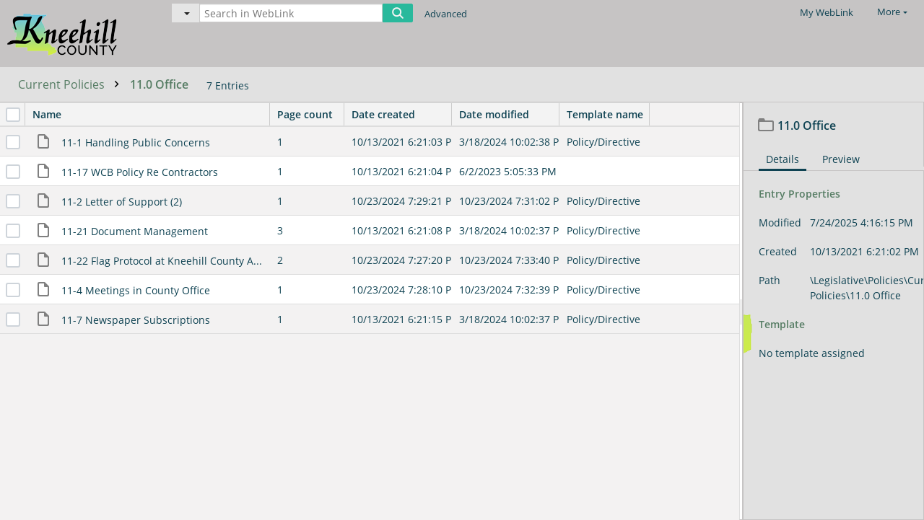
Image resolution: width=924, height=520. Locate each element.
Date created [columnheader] (401, 114)
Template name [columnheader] (605, 114)
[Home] (75, 33)
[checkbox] (13, 114)
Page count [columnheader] (310, 114)
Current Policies (72, 84)
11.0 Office (159, 84)
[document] (834, 311)
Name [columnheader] (150, 114)
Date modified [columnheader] (509, 114)
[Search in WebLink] (291, 13)
